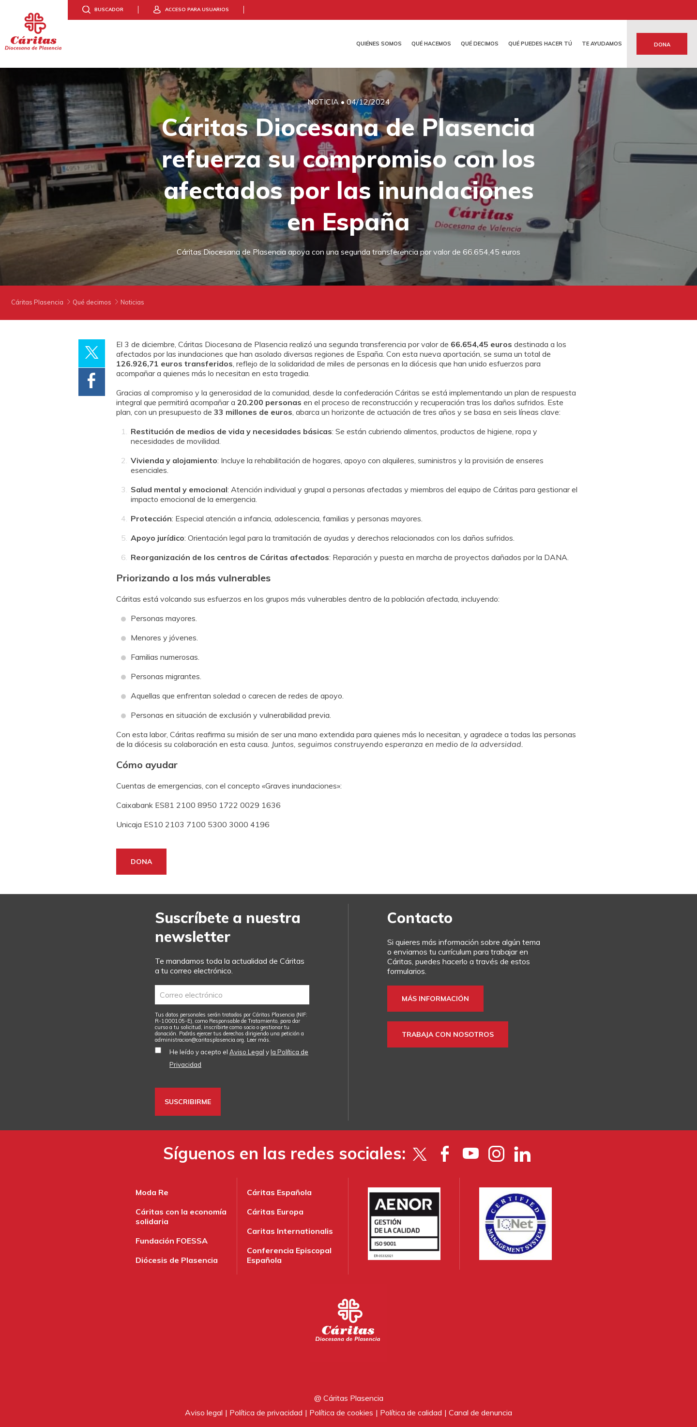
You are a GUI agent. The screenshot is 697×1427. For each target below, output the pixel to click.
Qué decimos (480, 43)
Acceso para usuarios (197, 9)
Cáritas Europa (275, 1211)
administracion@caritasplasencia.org (199, 1039)
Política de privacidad (266, 1412)
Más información (435, 998)
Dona (662, 44)
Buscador (108, 9)
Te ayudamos (602, 43)
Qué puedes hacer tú (540, 43)
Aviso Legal (246, 1052)
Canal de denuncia (480, 1412)
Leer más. (259, 1039)
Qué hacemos (431, 43)
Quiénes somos (379, 43)
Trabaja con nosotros (448, 1034)
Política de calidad (411, 1412)
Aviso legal (204, 1412)
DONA (141, 861)
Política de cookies (341, 1412)
